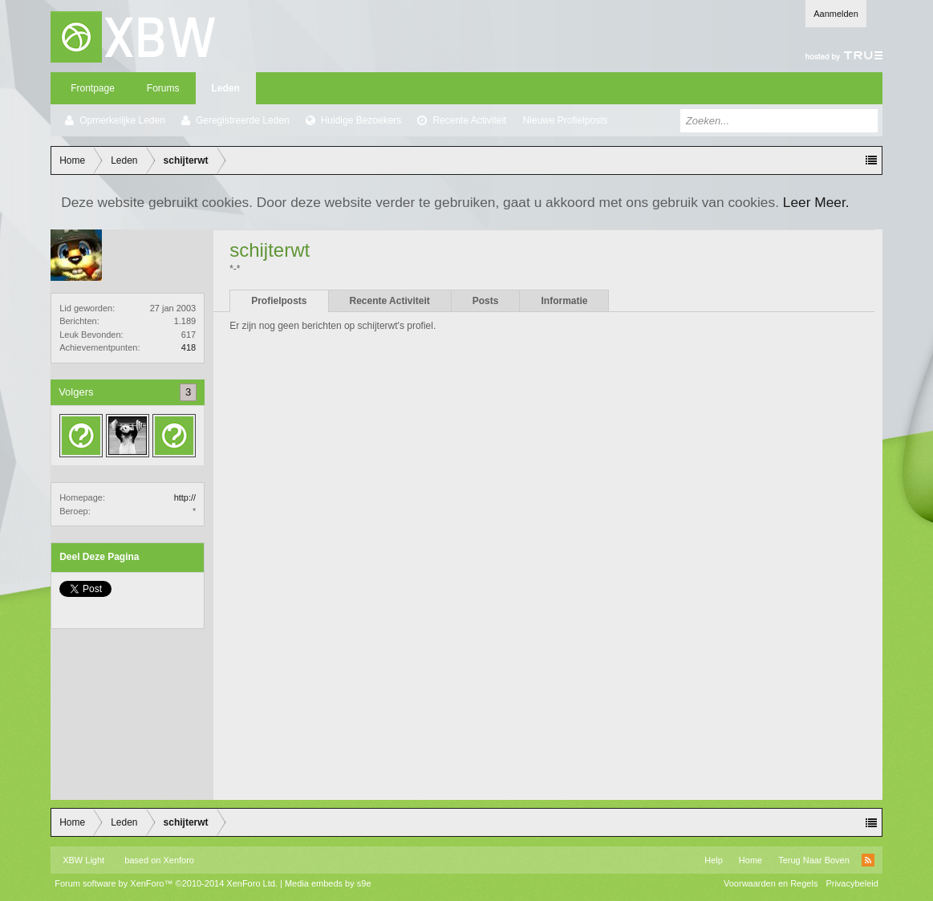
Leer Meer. (816, 202)
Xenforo (178, 860)
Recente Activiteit (469, 120)
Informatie (564, 300)
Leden (226, 88)
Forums (163, 88)
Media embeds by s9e (328, 883)
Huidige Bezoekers (361, 120)
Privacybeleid (852, 883)
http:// (185, 497)
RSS (868, 860)
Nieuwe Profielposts (564, 120)
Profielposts (278, 300)
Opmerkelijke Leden (122, 120)
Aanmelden (835, 13)
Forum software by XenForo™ (166, 883)
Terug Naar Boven (814, 860)
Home (750, 860)
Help (713, 860)
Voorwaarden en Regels (770, 883)
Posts (486, 300)
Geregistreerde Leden (243, 120)
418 (188, 347)
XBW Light (83, 860)
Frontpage (93, 88)
